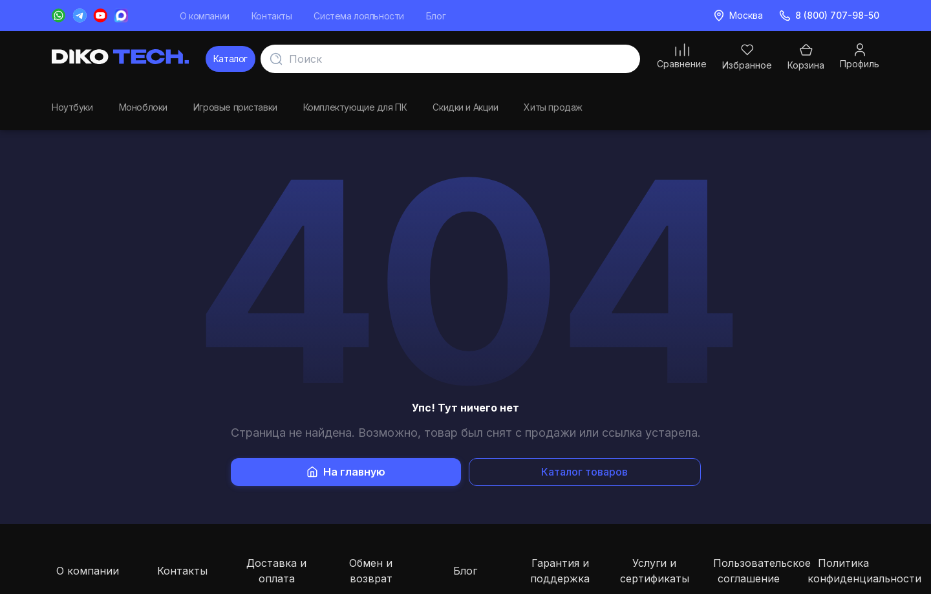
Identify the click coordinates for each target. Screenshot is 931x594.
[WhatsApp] (59, 15)
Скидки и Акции (465, 105)
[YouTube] (100, 15)
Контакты (271, 15)
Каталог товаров (584, 471)
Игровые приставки (235, 105)
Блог (435, 15)
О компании (205, 15)
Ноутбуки (72, 105)
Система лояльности (358, 15)
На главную (345, 471)
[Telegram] (79, 15)
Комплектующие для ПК (355, 105)
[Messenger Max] (121, 15)
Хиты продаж (553, 105)
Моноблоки (143, 105)
